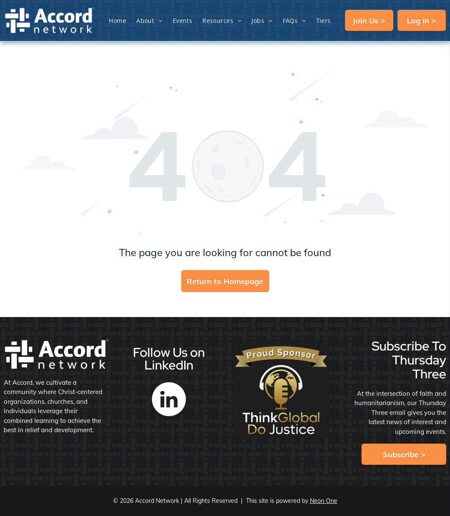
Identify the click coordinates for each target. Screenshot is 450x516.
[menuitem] (117, 20)
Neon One (323, 501)
